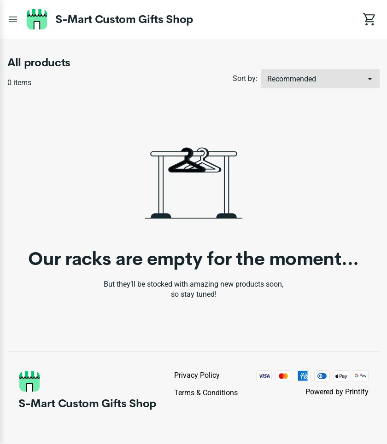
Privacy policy (197, 375)
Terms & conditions (206, 392)
